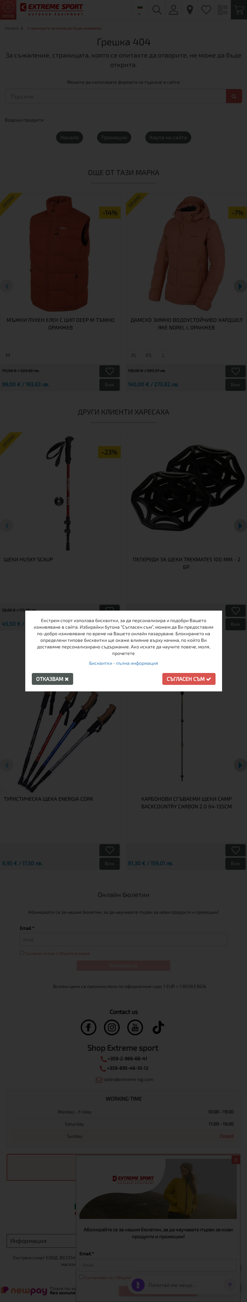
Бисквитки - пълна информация (123, 663)
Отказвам (52, 679)
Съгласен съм (189, 679)
